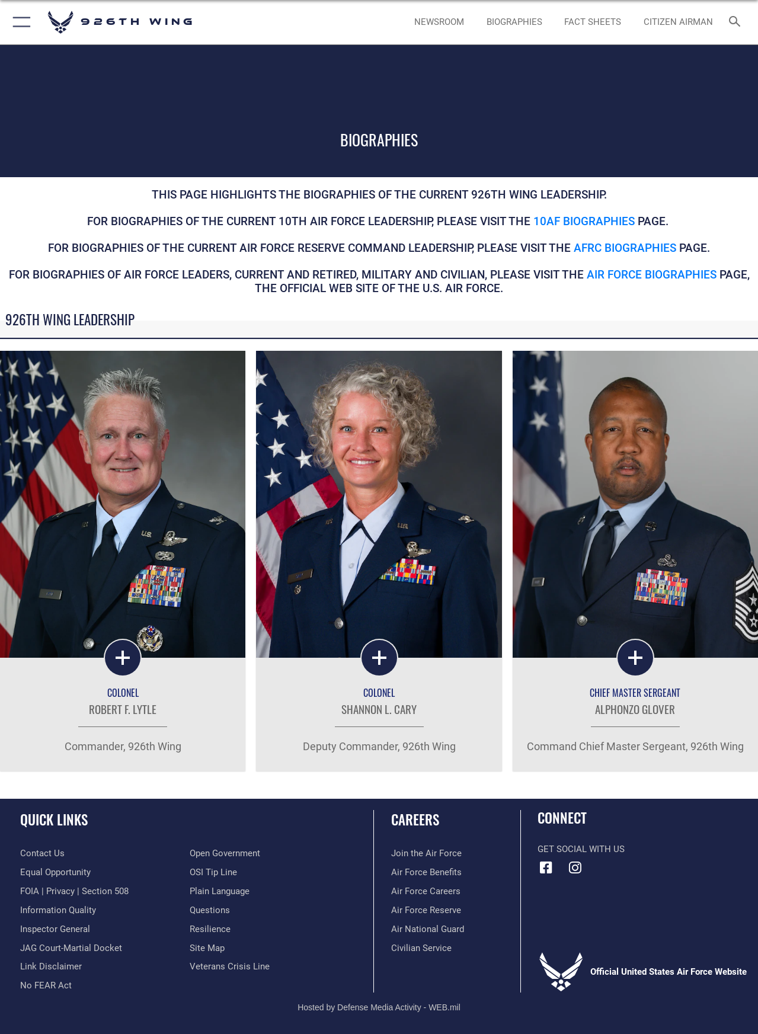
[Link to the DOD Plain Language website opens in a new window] (220, 891)
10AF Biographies (584, 221)
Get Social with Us (581, 849)
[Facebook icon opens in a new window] (546, 867)
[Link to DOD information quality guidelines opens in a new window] (58, 910)
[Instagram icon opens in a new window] (575, 867)
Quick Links (54, 820)
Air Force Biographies (653, 274)
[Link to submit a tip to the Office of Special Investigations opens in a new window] (213, 872)
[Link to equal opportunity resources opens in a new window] (55, 872)
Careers (415, 820)
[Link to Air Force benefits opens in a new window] (426, 872)
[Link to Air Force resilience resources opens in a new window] (210, 929)
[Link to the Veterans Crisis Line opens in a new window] (230, 966)
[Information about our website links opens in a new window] (51, 966)
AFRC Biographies (625, 248)
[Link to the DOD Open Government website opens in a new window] (225, 853)
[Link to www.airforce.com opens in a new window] (426, 853)
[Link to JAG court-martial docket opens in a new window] (71, 948)
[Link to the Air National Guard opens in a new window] (427, 929)
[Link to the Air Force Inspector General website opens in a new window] (55, 929)
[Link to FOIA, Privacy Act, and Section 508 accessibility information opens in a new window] (74, 891)
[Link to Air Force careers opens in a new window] (425, 891)
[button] (19, 22)
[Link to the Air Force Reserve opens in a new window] (426, 910)
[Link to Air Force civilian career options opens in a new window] (421, 948)
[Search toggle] (737, 22)
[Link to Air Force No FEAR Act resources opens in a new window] (46, 985)
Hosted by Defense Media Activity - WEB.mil (379, 1007)
